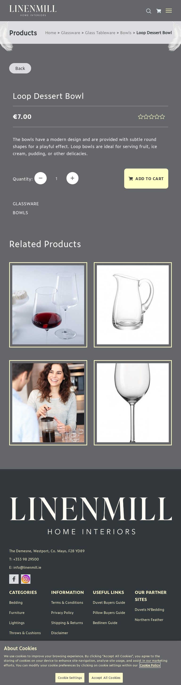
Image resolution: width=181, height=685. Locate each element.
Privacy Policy (62, 613)
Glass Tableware (99, 32)
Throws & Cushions (25, 633)
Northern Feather (149, 620)
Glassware (69, 32)
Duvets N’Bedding (149, 610)
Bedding (16, 602)
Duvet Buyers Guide (109, 602)
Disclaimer (59, 633)
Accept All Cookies (105, 677)
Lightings (17, 623)
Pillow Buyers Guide (109, 613)
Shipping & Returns (67, 623)
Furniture (17, 613)
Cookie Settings (70, 677)
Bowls (126, 32)
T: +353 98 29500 (24, 559)
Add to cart (149, 178)
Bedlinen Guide (105, 623)
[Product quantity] (57, 178)
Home (49, 32)
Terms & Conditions (67, 602)
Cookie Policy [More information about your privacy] (150, 665)
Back (20, 68)
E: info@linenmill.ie (25, 567)
